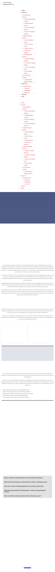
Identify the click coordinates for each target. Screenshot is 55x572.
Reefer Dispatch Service (28, 45)
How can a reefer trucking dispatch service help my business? (24, 486)
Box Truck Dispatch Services (29, 28)
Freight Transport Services (27, 37)
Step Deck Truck (29, 48)
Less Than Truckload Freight (29, 64)
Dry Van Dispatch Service (28, 41)
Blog (22, 96)
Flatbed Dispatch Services (28, 24)
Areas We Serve (27, 86)
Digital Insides (27, 567)
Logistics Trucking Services (29, 60)
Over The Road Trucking (26, 76)
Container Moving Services (27, 55)
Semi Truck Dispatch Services (29, 32)
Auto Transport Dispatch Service (28, 80)
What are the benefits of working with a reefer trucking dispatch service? (25, 491)
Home (23, 10)
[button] (27, 100)
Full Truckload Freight (28, 72)
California (27, 88)
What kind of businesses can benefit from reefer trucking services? (25, 482)
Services (24, 12)
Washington (28, 90)
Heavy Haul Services (27, 51)
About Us (24, 83)
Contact (24, 94)
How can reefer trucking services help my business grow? (22, 496)
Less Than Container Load (29, 68)
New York (27, 92)
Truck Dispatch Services (26, 16)
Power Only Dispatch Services (29, 20)
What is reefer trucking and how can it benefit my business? (23, 478)
